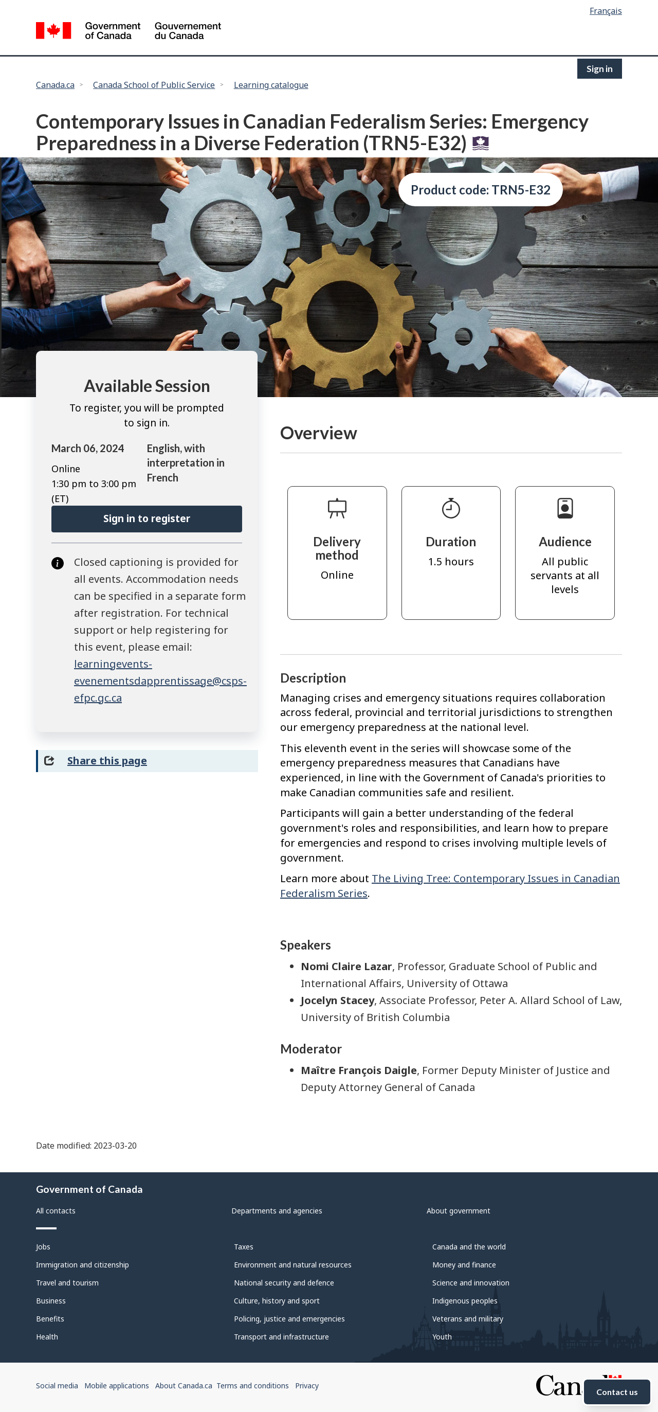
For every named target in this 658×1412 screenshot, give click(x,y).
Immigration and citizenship (82, 1265)
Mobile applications (116, 1385)
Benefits (50, 1319)
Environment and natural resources (293, 1265)
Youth (442, 1337)
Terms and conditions (252, 1385)
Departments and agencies (276, 1211)
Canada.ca (55, 85)
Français (606, 10)
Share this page (107, 760)
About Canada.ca (183, 1385)
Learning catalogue (271, 85)
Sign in (600, 68)
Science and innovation (470, 1283)
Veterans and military (467, 1319)
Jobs (43, 1247)
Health (47, 1337)
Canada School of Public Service (154, 85)
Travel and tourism (67, 1283)
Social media (57, 1385)
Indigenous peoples (465, 1301)
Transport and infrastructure (281, 1337)
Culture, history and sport (277, 1301)
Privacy (307, 1385)
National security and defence (284, 1283)
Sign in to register (146, 518)
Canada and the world (469, 1247)
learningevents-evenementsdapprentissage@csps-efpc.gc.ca (160, 681)
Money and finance (464, 1265)
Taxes (243, 1247)
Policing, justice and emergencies (289, 1319)
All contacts (56, 1211)
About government (458, 1211)
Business (51, 1301)
